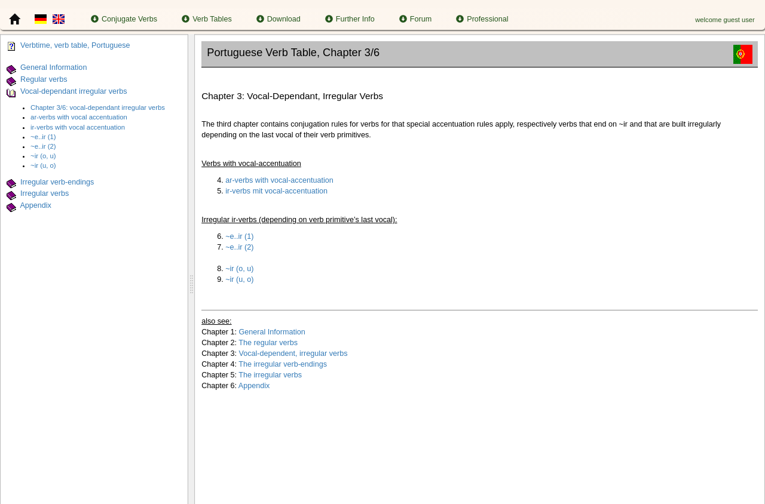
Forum (415, 19)
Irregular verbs (44, 194)
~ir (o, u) (43, 155)
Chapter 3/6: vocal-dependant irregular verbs (97, 107)
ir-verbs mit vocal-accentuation (276, 191)
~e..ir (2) (43, 146)
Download (278, 19)
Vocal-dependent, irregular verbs (293, 353)
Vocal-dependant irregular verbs (73, 91)
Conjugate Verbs (124, 19)
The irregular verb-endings (282, 364)
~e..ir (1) (43, 136)
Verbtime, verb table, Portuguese (75, 45)
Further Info (350, 19)
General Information (53, 67)
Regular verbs (43, 79)
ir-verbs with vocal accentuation (77, 127)
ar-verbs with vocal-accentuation (279, 180)
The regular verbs (268, 343)
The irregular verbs (270, 375)
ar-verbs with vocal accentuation (78, 117)
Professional (482, 19)
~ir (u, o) (43, 165)
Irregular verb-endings (57, 182)
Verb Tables (207, 19)
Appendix (35, 205)
